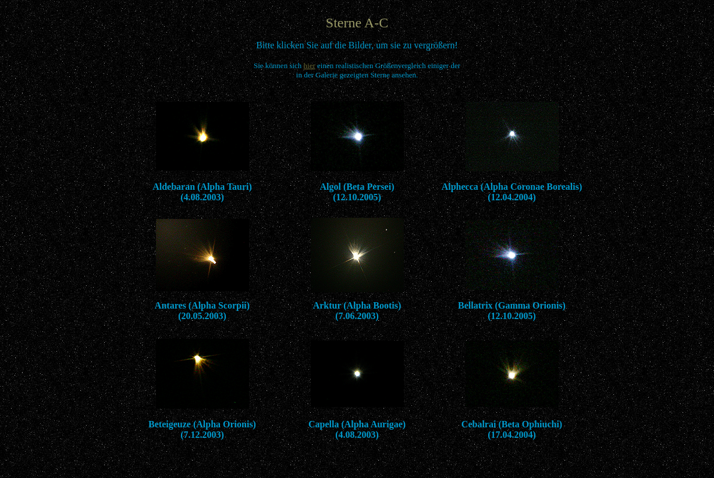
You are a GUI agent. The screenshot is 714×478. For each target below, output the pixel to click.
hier (309, 65)
